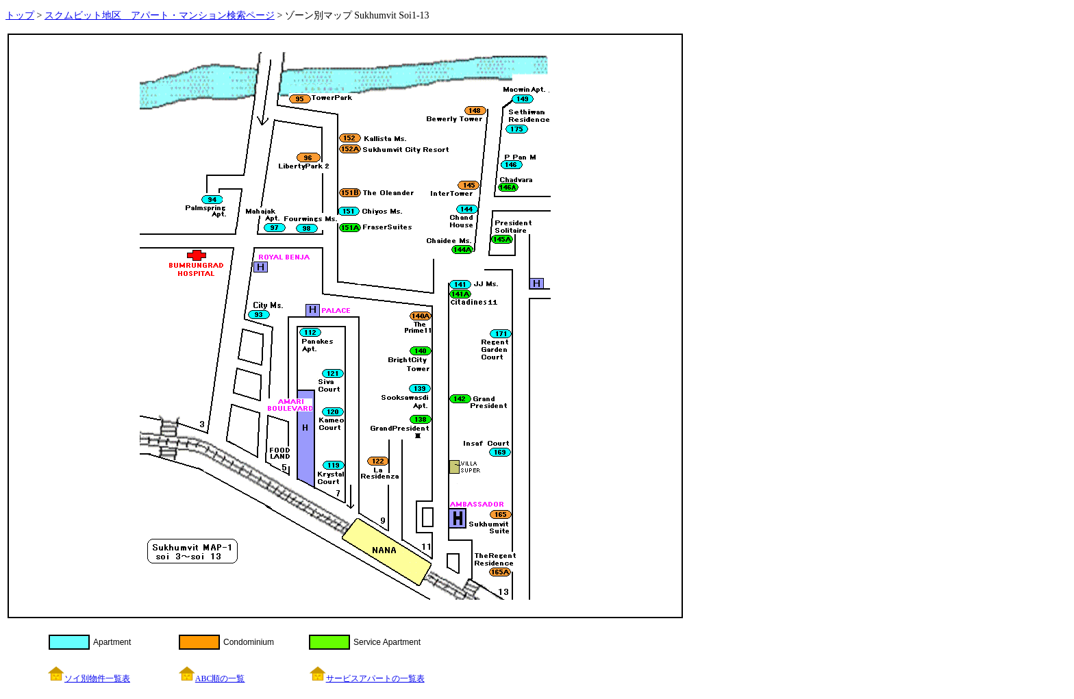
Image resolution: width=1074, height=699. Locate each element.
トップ (19, 15)
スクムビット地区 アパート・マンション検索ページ (160, 15)
